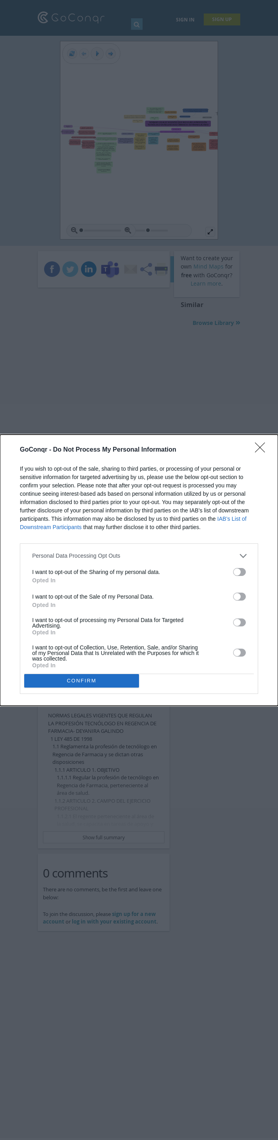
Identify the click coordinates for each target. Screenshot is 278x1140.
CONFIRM (82, 681)
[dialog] (139, 570)
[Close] (262, 450)
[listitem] (139, 556)
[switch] (239, 572)
